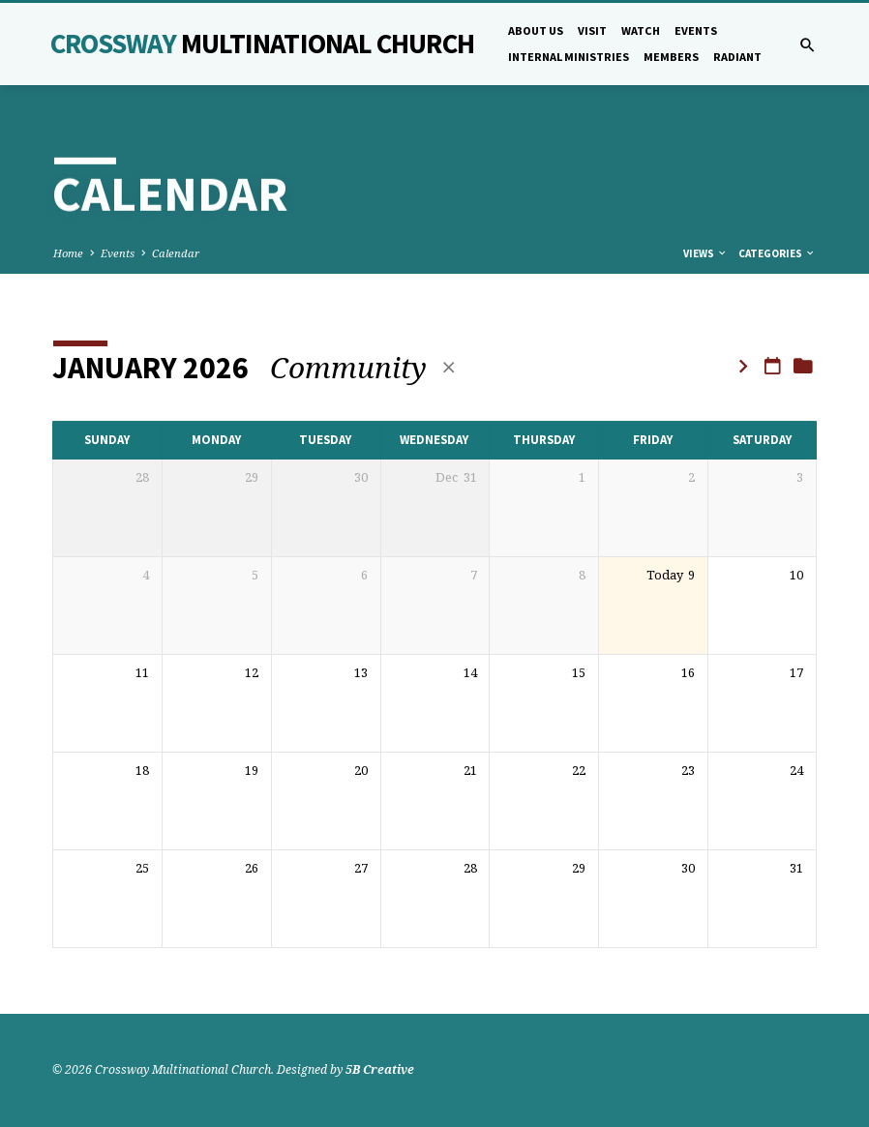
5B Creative (379, 1069)
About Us (535, 30)
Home (68, 253)
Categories (777, 253)
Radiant (737, 56)
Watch (640, 30)
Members (671, 56)
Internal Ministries (568, 56)
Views (705, 253)
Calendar (175, 253)
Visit (592, 30)
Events (695, 30)
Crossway (262, 43)
